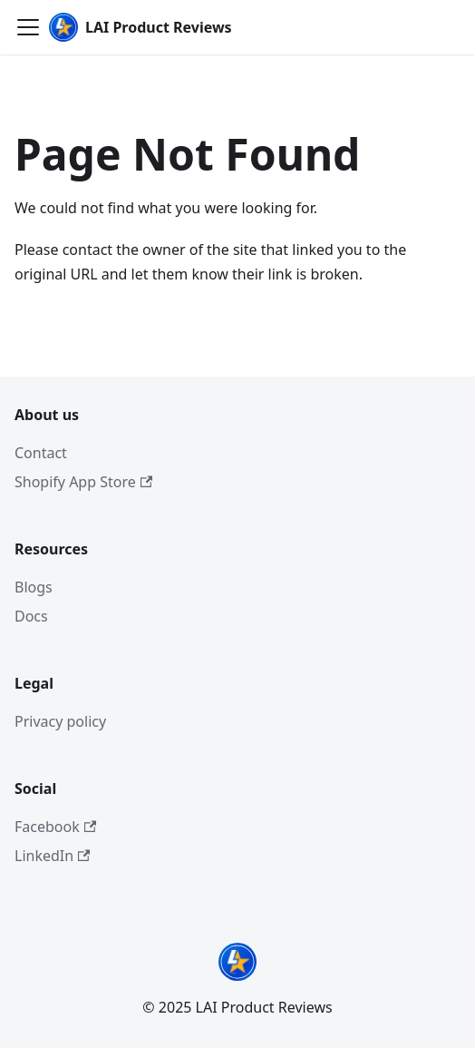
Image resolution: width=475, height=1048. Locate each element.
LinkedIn (52, 856)
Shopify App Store (83, 482)
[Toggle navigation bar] (28, 27)
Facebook (55, 827)
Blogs (34, 587)
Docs (31, 616)
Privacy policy (60, 721)
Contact (41, 453)
